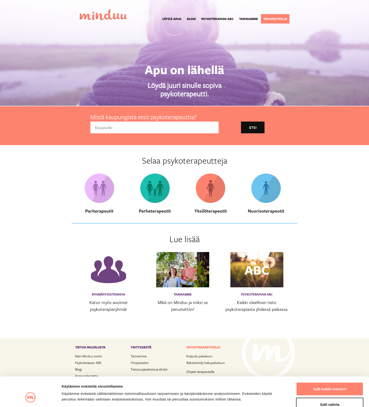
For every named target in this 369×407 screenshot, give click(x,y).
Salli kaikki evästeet (329, 364)
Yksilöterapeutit (210, 211)
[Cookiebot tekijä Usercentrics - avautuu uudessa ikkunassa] (30, 397)
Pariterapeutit (99, 211)
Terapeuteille (275, 19)
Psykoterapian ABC (217, 19)
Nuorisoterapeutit (266, 211)
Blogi (191, 19)
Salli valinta (330, 379)
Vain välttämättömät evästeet (329, 394)
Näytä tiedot (251, 389)
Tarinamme (248, 19)
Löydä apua (171, 19)
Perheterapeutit (155, 211)
